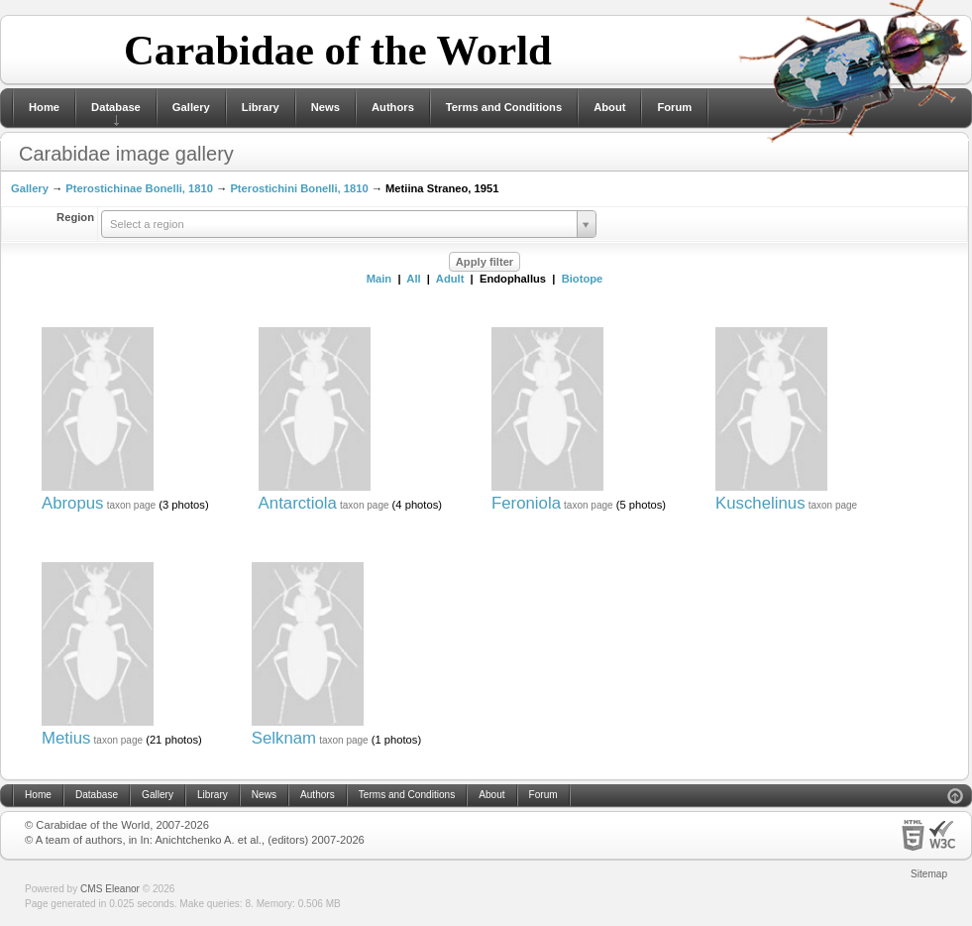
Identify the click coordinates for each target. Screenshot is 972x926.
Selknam (284, 738)
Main (379, 279)
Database (116, 107)
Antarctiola (298, 503)
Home (44, 107)
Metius (66, 738)
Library (260, 107)
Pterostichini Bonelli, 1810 (299, 188)
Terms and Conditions (504, 107)
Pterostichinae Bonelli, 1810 (139, 188)
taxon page (132, 505)
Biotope (582, 279)
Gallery (191, 107)
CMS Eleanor (110, 888)
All (413, 279)
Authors (393, 107)
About (609, 107)
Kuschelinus (760, 503)
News (325, 107)
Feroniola (526, 503)
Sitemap (929, 873)
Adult (450, 279)
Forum (674, 107)
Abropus (73, 503)
